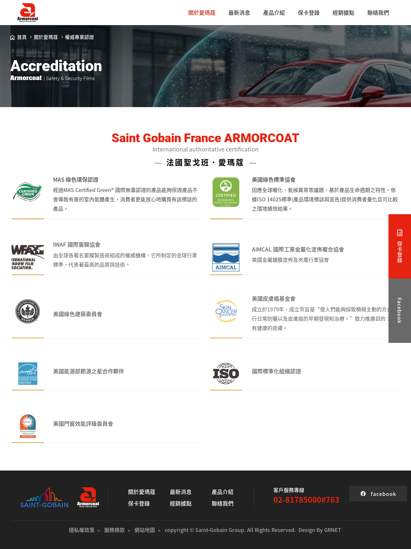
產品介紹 (274, 12)
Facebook (400, 310)
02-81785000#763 (306, 499)
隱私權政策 (82, 530)
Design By (310, 530)
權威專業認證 (79, 37)
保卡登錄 (309, 12)
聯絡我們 (378, 12)
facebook (378, 494)
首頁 (18, 37)
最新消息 (239, 12)
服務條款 (114, 530)
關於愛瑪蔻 (201, 12)
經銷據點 (343, 12)
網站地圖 (144, 530)
